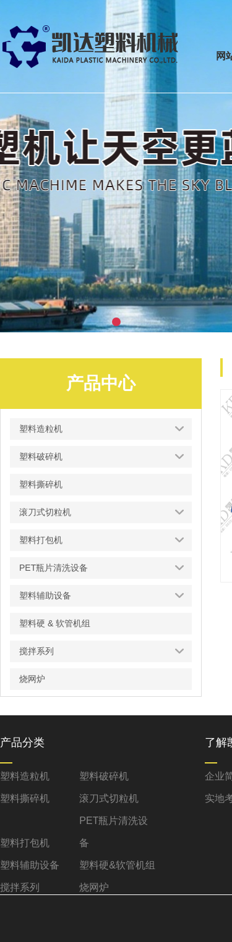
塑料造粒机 (24, 776)
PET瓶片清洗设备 (113, 831)
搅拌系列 (20, 887)
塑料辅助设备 (29, 865)
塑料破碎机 (104, 776)
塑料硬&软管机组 (117, 865)
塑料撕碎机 (24, 798)
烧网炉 (94, 887)
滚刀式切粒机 (109, 798)
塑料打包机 (24, 843)
